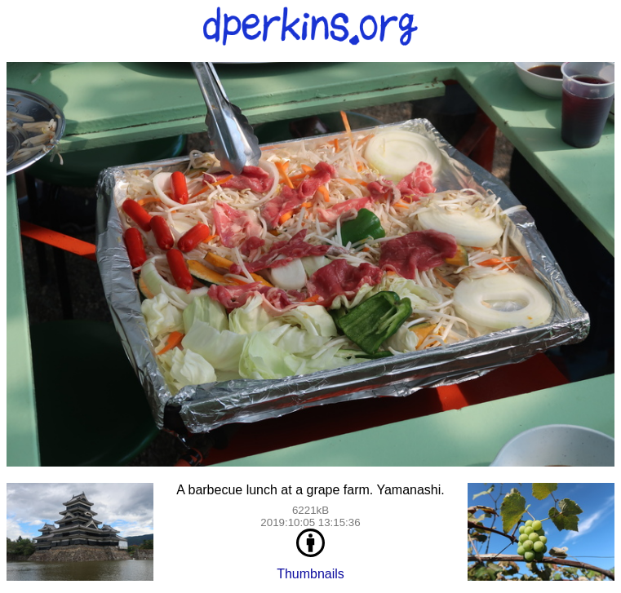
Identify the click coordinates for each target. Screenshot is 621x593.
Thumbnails (310, 574)
